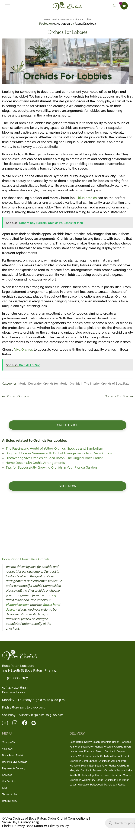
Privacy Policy (58, 826)
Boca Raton (76, 741)
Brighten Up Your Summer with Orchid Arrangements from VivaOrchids (59, 453)
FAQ (4, 788)
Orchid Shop (67, 425)
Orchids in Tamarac (92, 770)
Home (47, 19)
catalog (51, 595)
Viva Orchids (23, 349)
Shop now (67, 486)
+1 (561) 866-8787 (15, 678)
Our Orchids (9, 781)
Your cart (7, 749)
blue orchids (87, 198)
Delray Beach (92, 741)
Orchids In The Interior (85, 383)
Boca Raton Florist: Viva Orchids (26, 559)
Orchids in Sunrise (114, 770)
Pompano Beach (93, 751)
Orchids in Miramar (121, 775)
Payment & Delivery (13, 768)
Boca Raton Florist (12, 755)
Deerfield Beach (110, 741)
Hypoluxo (83, 784)
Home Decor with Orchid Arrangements (35, 463)
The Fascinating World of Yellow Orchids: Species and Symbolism (54, 448)
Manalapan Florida (115, 784)
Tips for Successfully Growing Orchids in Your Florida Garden (51, 467)
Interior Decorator (60, 19)
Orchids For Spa (116, 396)
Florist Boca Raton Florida (88, 746)
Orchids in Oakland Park (113, 760)
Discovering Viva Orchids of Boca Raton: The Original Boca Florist (54, 458)
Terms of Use (9, 794)
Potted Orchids (18, 396)
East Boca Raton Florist (102, 765)
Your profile (8, 742)
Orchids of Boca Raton (116, 383)
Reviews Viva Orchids (14, 762)
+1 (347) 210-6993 (15, 687)
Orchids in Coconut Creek (115, 756)
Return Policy (9, 801)
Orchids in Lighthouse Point (93, 775)
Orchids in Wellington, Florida (86, 779)
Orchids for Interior (56, 383)
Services (7, 775)
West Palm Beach (88, 756)
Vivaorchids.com (18, 605)
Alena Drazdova (85, 23)
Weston (108, 746)
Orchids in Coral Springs (83, 760)
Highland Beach (79, 765)
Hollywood (96, 784)
